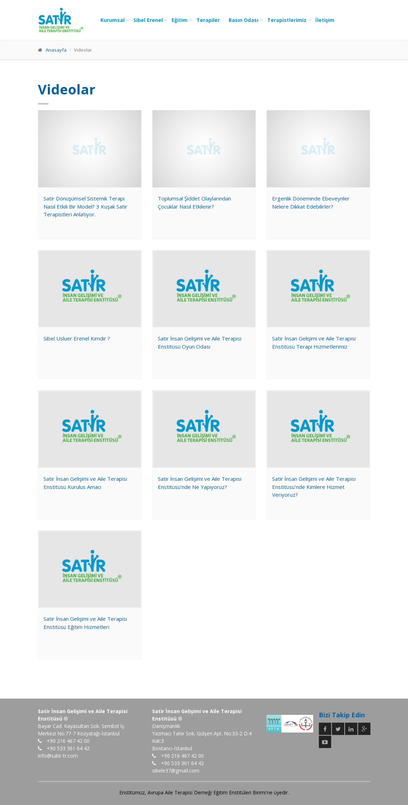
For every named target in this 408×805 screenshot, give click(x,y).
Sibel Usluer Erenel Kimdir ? (77, 338)
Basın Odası (243, 20)
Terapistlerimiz (286, 20)
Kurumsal (112, 20)
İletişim (324, 20)
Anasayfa (56, 50)
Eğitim (180, 20)
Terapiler (208, 20)
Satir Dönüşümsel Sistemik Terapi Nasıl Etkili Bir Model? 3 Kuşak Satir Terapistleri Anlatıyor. (85, 206)
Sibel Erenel (148, 20)
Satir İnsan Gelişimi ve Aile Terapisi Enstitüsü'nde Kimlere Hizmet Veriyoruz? (314, 486)
